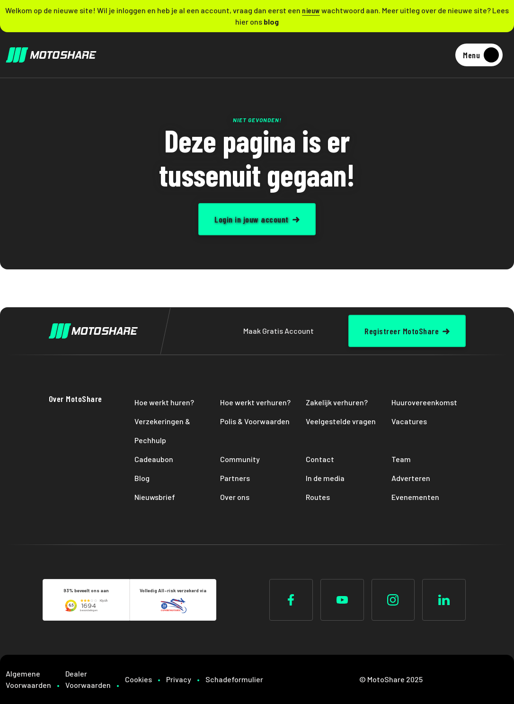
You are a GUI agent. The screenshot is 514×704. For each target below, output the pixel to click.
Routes (318, 496)
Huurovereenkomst (424, 402)
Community (240, 458)
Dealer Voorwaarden (88, 679)
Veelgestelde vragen (341, 421)
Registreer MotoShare (401, 331)
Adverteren (410, 477)
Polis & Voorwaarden (255, 421)
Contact (320, 458)
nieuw (311, 10)
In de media (325, 477)
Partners (235, 477)
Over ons (234, 496)
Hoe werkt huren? (164, 402)
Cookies (138, 679)
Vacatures (409, 421)
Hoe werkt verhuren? (255, 402)
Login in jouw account (251, 219)
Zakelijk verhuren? (337, 402)
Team (401, 458)
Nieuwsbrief (154, 496)
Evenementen (415, 496)
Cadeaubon (153, 458)
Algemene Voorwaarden (28, 679)
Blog (142, 477)
